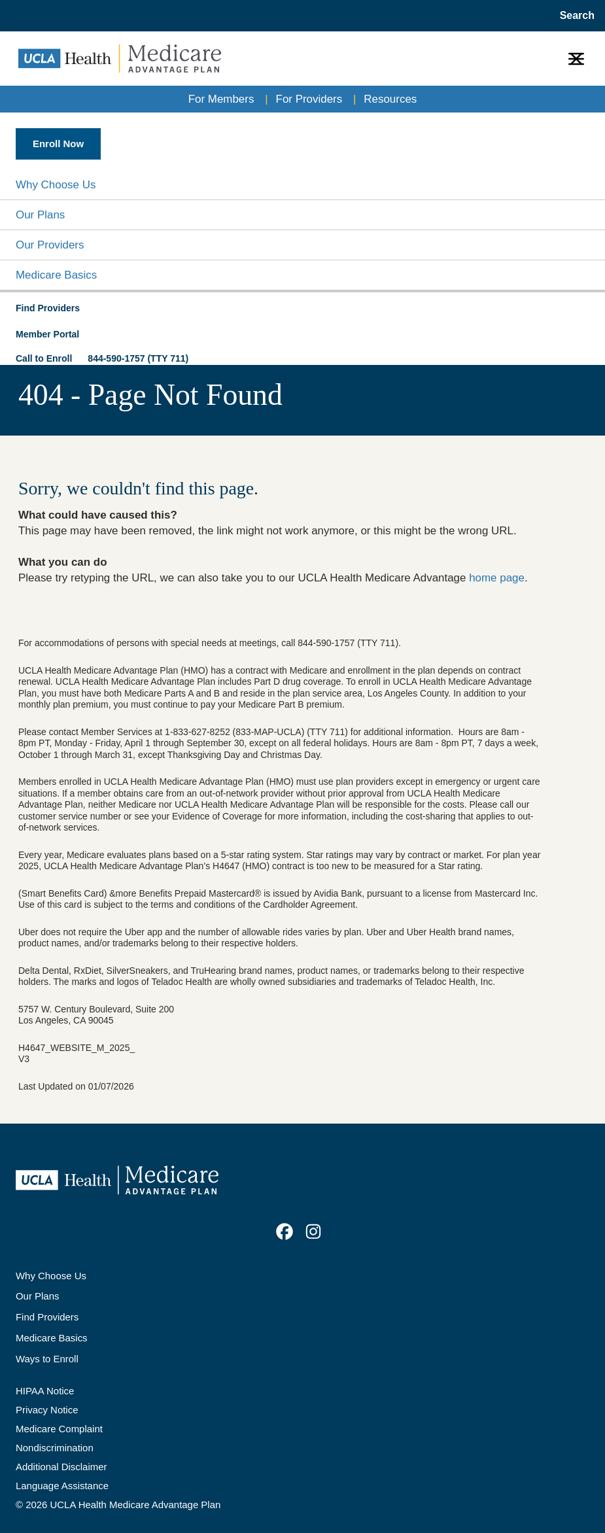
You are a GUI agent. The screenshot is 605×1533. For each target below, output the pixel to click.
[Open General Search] (573, 16)
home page (497, 578)
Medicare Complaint (59, 1428)
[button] (302, 184)
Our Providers (50, 245)
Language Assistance (62, 1485)
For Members (221, 99)
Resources (390, 99)
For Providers (309, 99)
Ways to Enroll (47, 1358)
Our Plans (40, 215)
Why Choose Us (55, 185)
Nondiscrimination (55, 1447)
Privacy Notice (47, 1409)
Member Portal (47, 334)
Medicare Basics (56, 275)
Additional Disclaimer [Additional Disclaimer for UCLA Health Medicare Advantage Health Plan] (61, 1466)
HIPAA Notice (45, 1390)
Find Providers (47, 1316)
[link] (284, 1231)
